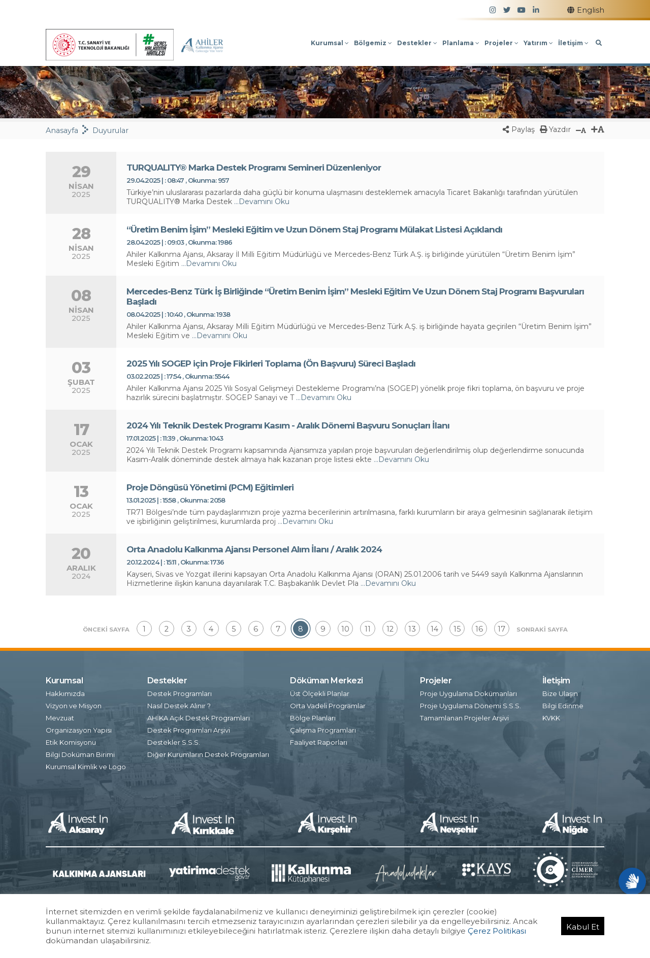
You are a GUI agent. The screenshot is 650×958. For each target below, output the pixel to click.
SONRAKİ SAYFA (542, 629)
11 (368, 629)
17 (501, 629)
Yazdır (555, 129)
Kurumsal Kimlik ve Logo (86, 765)
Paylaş (519, 129)
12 (390, 629)
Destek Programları (179, 692)
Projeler (501, 43)
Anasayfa (62, 130)
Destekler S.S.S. (173, 741)
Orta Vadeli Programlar (328, 704)
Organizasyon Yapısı (79, 728)
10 (345, 629)
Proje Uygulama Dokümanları (468, 692)
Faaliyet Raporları (318, 741)
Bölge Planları (313, 716)
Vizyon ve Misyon (74, 704)
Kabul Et (582, 927)
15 (457, 629)
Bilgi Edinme (562, 704)
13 (412, 629)
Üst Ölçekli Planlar (319, 692)
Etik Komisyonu (71, 741)
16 (479, 629)
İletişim (573, 43)
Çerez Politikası (497, 931)
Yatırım (538, 43)
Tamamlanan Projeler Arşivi (464, 716)
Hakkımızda (65, 692)
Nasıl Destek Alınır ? (179, 704)
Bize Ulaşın (560, 692)
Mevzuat (60, 716)
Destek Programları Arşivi (188, 728)
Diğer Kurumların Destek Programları (208, 753)
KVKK (551, 716)
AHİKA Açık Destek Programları (198, 716)
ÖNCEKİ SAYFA (106, 629)
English (585, 10)
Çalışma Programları (323, 728)
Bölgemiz (373, 43)
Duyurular (110, 130)
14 (434, 629)
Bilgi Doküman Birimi (80, 753)
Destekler (417, 43)
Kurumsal (330, 43)
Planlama (460, 43)
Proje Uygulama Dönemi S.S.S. (470, 704)
